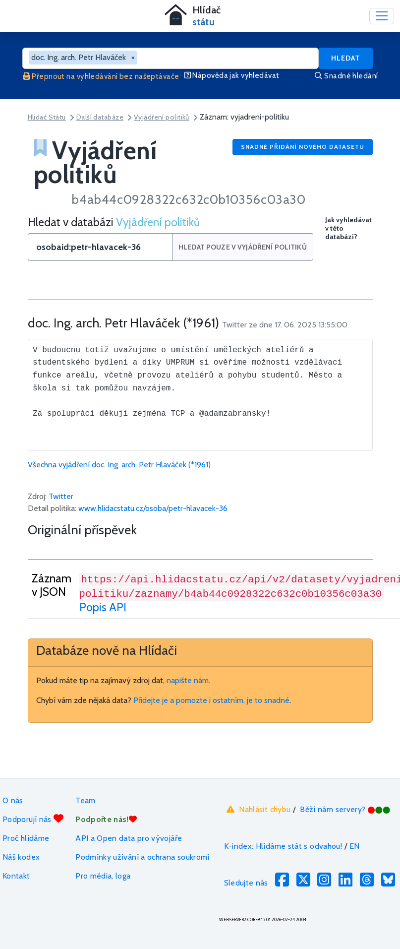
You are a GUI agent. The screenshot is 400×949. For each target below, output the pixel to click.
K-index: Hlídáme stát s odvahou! (283, 846)
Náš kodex (21, 857)
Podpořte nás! (106, 819)
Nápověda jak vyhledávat (232, 75)
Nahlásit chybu (257, 809)
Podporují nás (32, 819)
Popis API (102, 607)
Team (85, 800)
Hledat (345, 58)
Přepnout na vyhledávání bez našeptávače (101, 76)
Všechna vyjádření (119, 464)
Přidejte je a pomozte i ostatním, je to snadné (211, 700)
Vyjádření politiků (161, 117)
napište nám (188, 680)
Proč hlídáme (25, 838)
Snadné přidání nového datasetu (302, 146)
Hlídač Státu (47, 117)
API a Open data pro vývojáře (128, 838)
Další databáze (99, 117)
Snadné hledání (346, 75)
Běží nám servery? (345, 809)
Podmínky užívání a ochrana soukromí (142, 857)
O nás (12, 800)
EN (354, 846)
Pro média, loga (102, 876)
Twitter (61, 496)
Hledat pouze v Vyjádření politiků (243, 247)
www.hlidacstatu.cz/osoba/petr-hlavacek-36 (153, 508)
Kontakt (16, 876)
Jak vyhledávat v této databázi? (348, 228)
